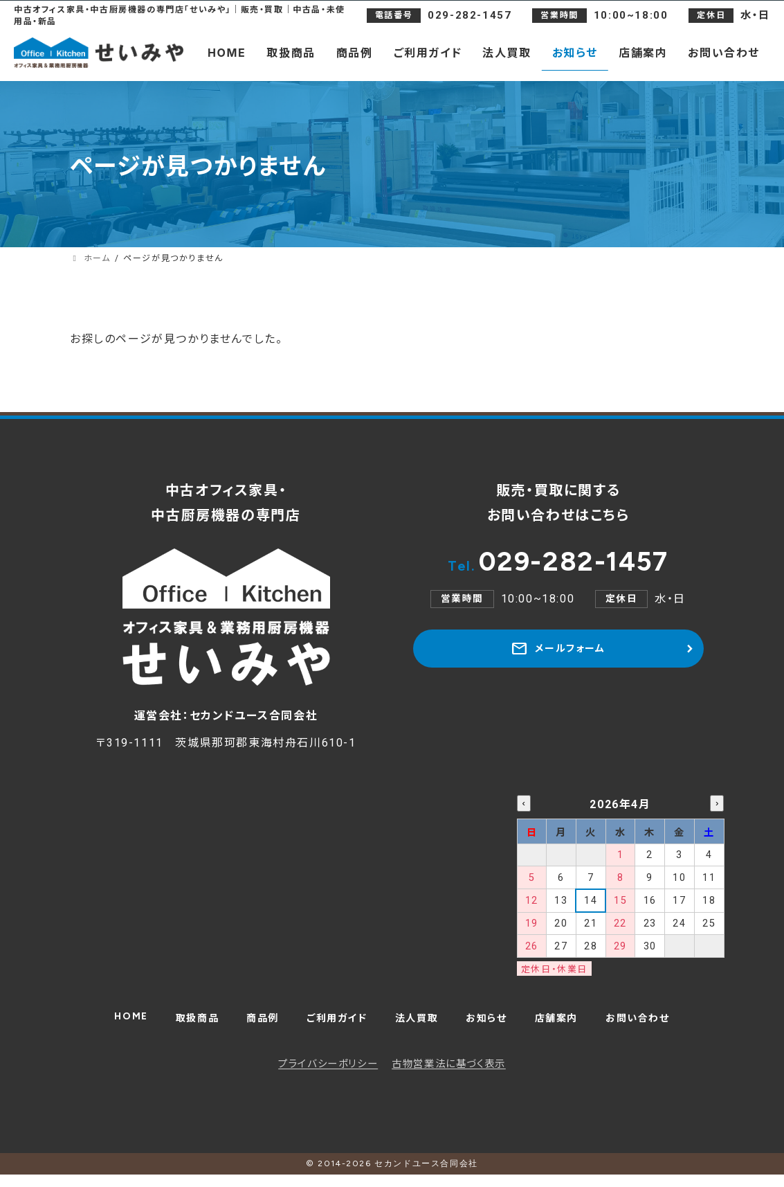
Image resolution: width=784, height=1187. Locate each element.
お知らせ (493, 1026)
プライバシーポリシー (328, 1076)
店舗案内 (567, 1026)
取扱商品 (180, 1026)
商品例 (251, 1026)
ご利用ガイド (332, 1026)
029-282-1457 (558, 565)
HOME (111, 1023)
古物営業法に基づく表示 (449, 1076)
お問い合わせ (655, 1026)
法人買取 (417, 1026)
